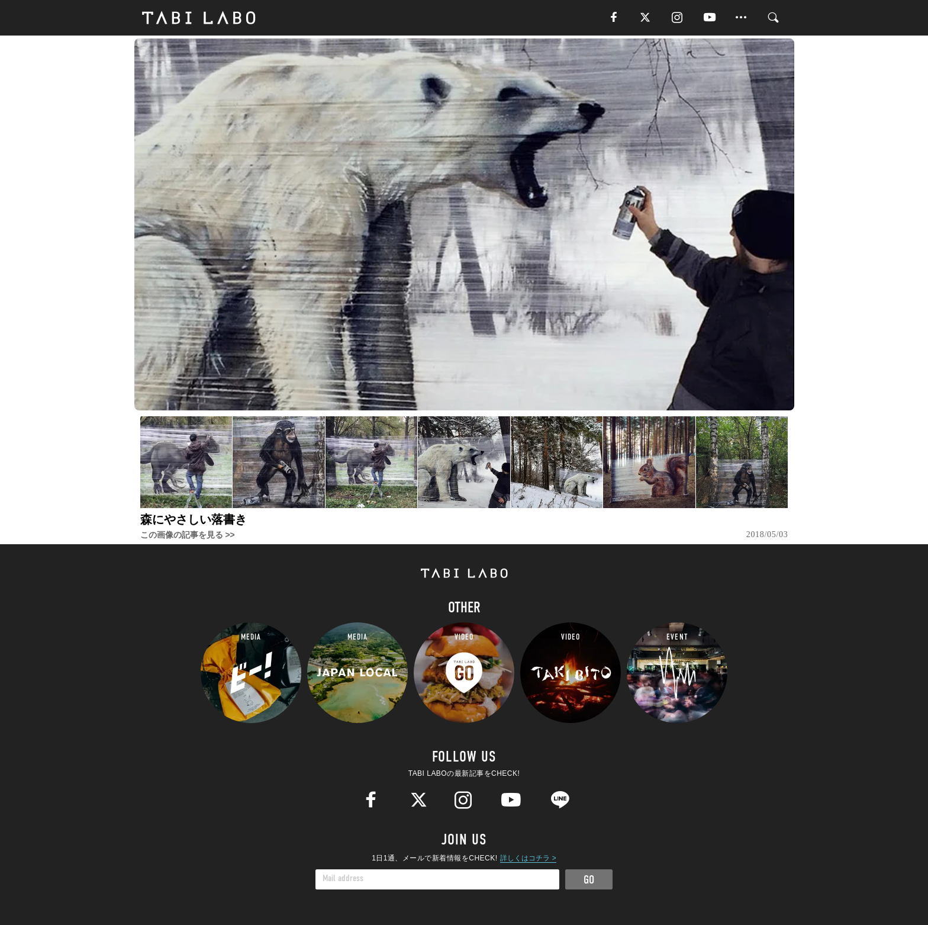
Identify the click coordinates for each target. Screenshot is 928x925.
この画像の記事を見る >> (187, 534)
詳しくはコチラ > (528, 858)
